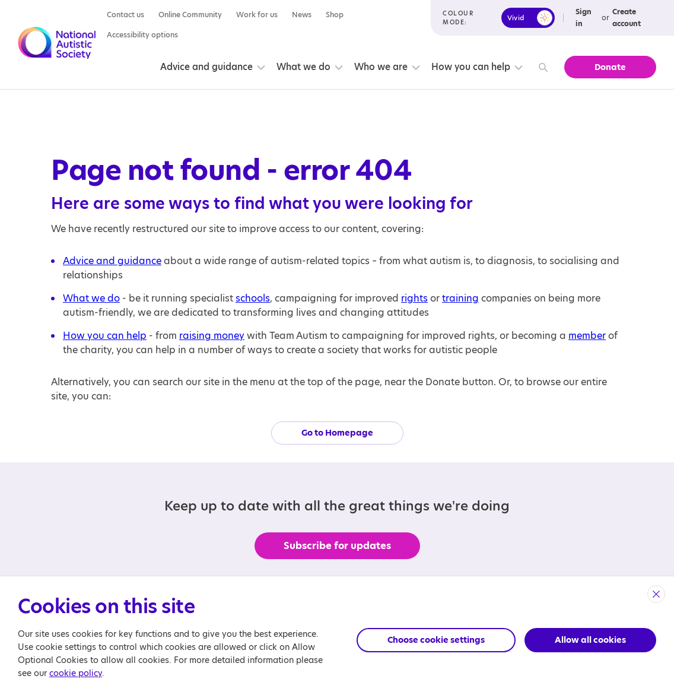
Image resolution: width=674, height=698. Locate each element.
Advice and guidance (206, 67)
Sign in (584, 17)
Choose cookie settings (436, 640)
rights (414, 298)
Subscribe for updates (337, 546)
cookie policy (75, 673)
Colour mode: (458, 17)
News (301, 14)
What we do (303, 67)
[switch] (528, 18)
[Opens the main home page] (57, 45)
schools (253, 298)
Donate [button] (610, 67)
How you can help (470, 67)
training (460, 298)
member (587, 335)
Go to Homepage (337, 433)
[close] (656, 594)
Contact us (125, 14)
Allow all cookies (590, 640)
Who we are (381, 67)
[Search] (541, 67)
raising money (211, 335)
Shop (335, 14)
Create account (626, 17)
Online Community (190, 14)
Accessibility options (142, 35)
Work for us (257, 14)
